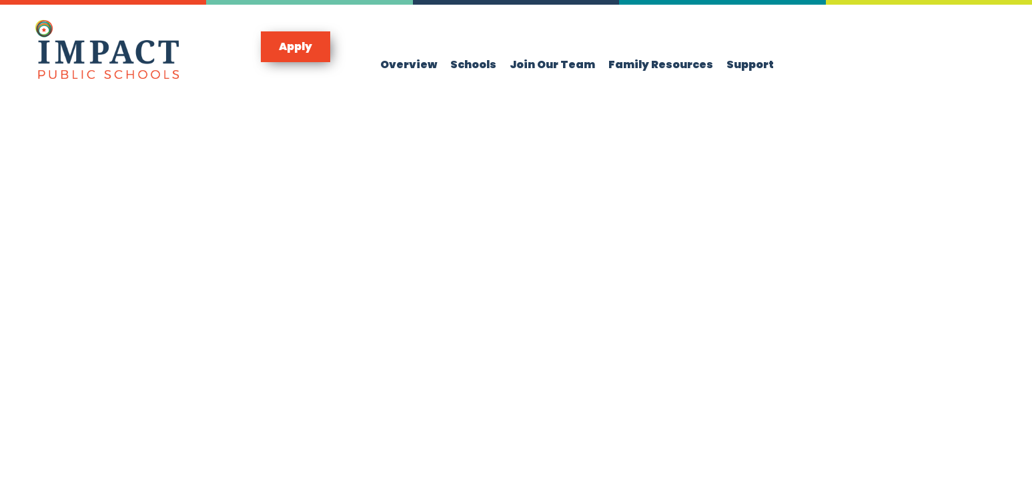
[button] (295, 46)
